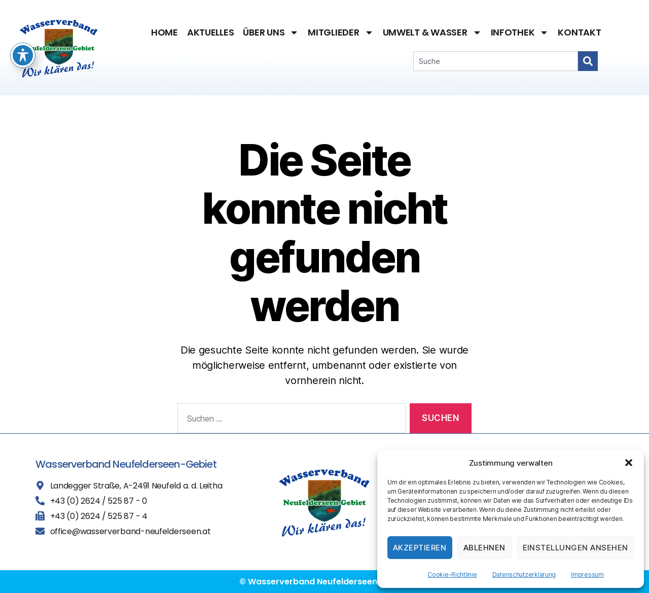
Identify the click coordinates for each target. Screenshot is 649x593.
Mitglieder (340, 32)
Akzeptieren (420, 547)
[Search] (588, 61)
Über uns (271, 32)
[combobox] (495, 61)
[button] (629, 463)
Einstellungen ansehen (576, 547)
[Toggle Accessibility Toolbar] (23, 24)
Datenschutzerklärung (524, 574)
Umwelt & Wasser (432, 32)
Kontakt (579, 32)
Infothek (520, 32)
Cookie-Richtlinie (452, 574)
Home (164, 32)
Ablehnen (484, 547)
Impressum (587, 574)
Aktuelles (210, 32)
